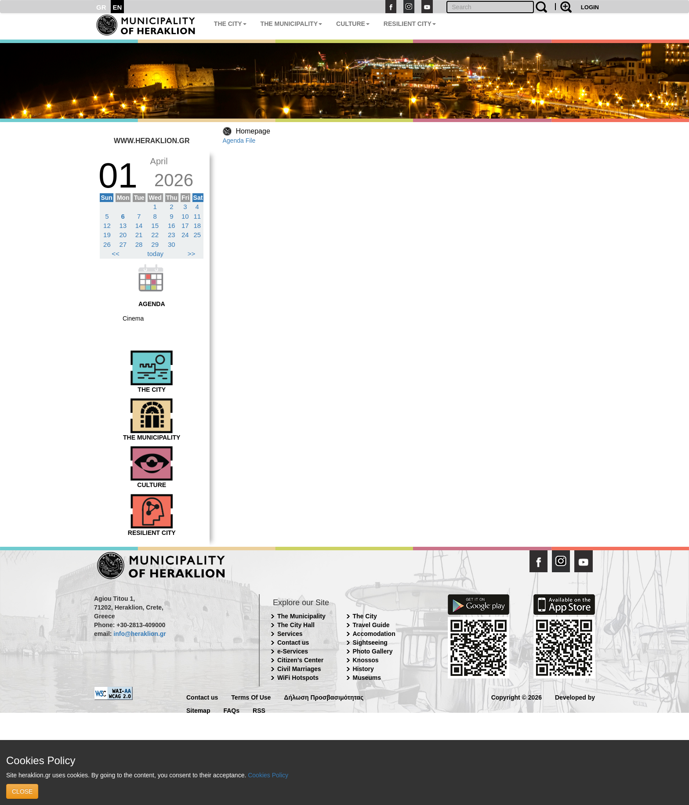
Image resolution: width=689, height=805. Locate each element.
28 (139, 244)
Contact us (293, 642)
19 (107, 234)
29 (155, 244)
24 (185, 234)
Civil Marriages (299, 668)
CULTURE (353, 23)
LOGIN (590, 7)
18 (197, 225)
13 (123, 225)
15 (155, 225)
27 (123, 244)
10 (185, 216)
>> (192, 253)
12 (107, 225)
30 (171, 244)
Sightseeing (370, 642)
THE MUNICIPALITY (291, 23)
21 (139, 234)
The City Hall (296, 624)
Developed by (575, 697)
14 (139, 225)
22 (155, 234)
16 (171, 225)
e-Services (292, 651)
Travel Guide (371, 624)
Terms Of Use (251, 697)
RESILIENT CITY (410, 23)
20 (123, 234)
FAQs (231, 710)
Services (290, 633)
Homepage (253, 131)
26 (107, 244)
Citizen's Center (300, 660)
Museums (367, 677)
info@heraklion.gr (139, 633)
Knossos (366, 660)
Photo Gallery (373, 651)
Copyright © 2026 (516, 697)
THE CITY (230, 23)
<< (116, 253)
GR (101, 7)
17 (185, 225)
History (363, 668)
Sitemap (198, 710)
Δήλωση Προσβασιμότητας (323, 697)
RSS (259, 710)
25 (197, 234)
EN (117, 7)
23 (171, 234)
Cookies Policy (268, 775)
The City (365, 616)
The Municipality (301, 616)
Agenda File (239, 140)
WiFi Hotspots (298, 677)
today (155, 253)
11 (197, 216)
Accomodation (374, 633)
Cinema (133, 318)
